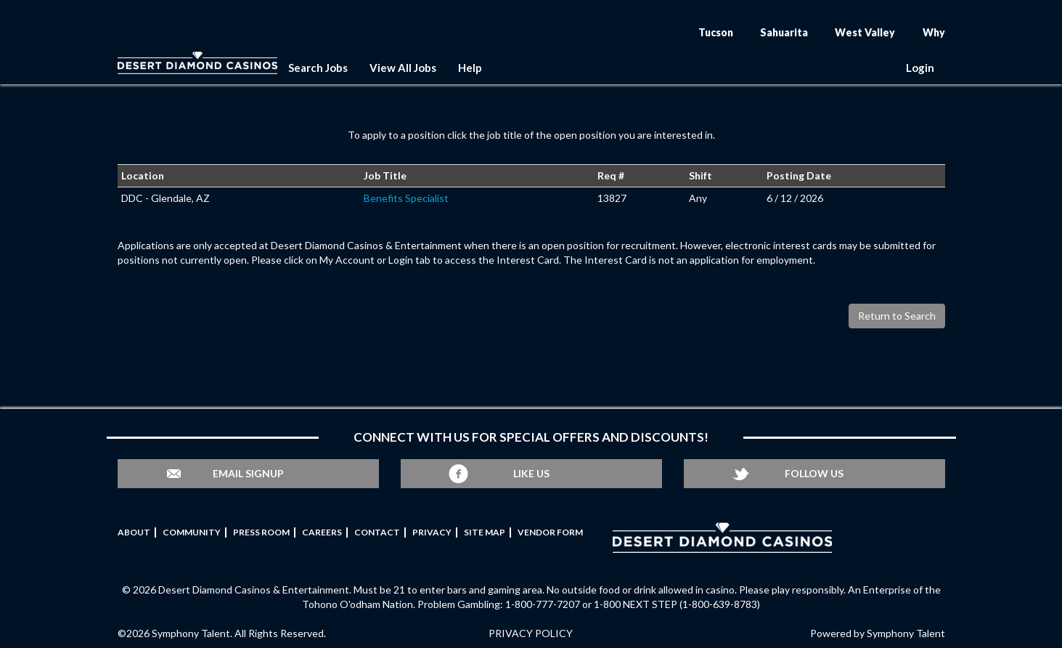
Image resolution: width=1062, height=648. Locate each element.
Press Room (261, 532)
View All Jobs (402, 67)
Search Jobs (318, 67)
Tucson (715, 32)
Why (934, 32)
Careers (322, 532)
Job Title (385, 175)
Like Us (531, 473)
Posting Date (799, 175)
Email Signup (248, 473)
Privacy (432, 532)
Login (920, 67)
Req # (610, 175)
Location (142, 175)
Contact (377, 532)
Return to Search (897, 315)
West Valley (865, 32)
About (134, 532)
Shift (700, 175)
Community (192, 532)
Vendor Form (550, 532)
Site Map (484, 532)
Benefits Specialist (406, 198)
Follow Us (814, 473)
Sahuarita (784, 32)
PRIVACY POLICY (531, 633)
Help (470, 67)
